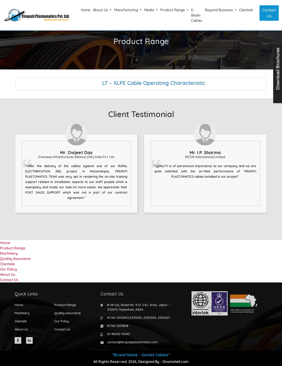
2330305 (147, 318)
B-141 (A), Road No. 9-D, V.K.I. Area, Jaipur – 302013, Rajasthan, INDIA (137, 307)
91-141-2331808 (115, 326)
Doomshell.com (176, 361)
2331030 (134, 318)
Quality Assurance (15, 258)
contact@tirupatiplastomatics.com (130, 342)
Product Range (173, 10)
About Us (101, 10)
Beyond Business (219, 10)
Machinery (9, 253)
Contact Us (269, 13)
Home (85, 10)
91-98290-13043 (116, 334)
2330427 (162, 318)
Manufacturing (126, 10)
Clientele (246, 10)
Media (149, 10)
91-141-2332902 (116, 318)
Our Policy (8, 269)
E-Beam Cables (196, 15)
